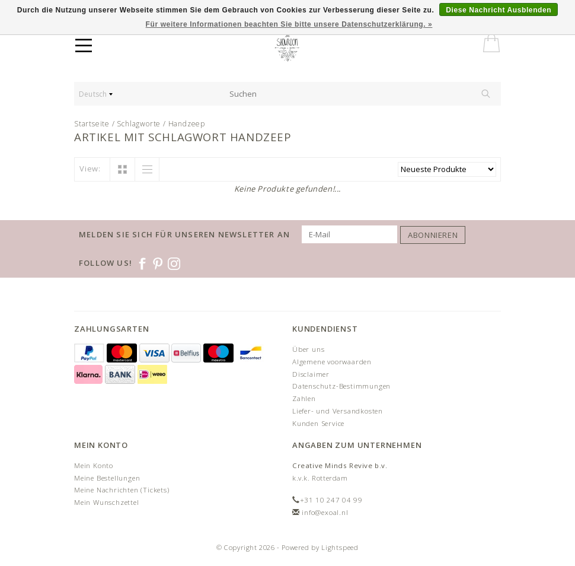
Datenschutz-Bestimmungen (341, 385)
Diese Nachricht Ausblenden (498, 10)
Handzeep (186, 124)
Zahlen (304, 398)
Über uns (308, 349)
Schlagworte (139, 124)
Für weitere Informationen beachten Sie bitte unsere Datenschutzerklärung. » (289, 24)
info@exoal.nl (325, 512)
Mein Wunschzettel (106, 502)
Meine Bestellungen (107, 477)
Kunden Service (318, 423)
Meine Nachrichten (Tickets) (122, 489)
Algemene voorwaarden (332, 361)
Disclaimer (311, 374)
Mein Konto (93, 465)
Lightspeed (340, 547)
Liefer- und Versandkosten (337, 410)
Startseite (92, 124)
